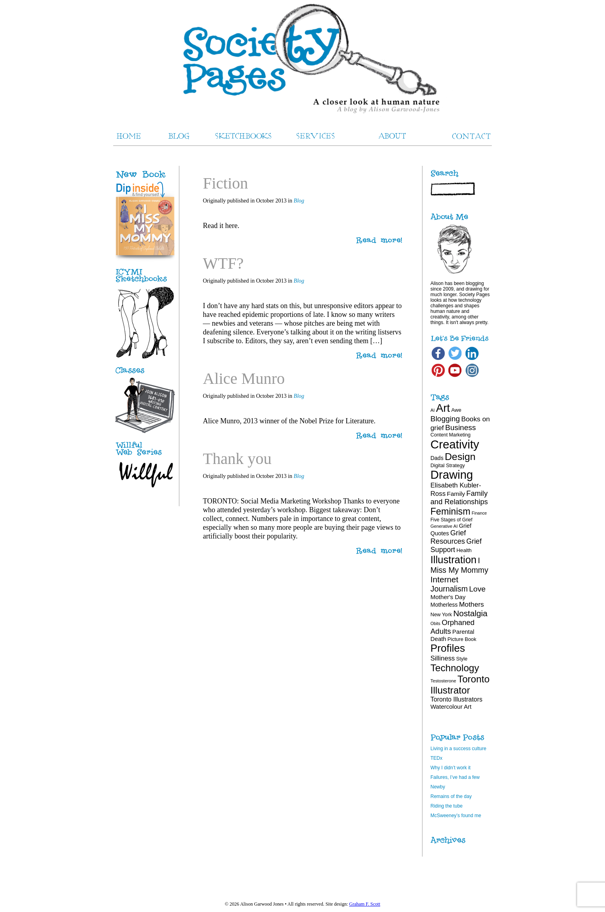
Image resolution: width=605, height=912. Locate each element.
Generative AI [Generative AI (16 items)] (444, 526)
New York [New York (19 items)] (441, 614)
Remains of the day (450, 796)
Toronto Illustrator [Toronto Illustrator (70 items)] (459, 685)
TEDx (436, 758)
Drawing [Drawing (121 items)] (451, 474)
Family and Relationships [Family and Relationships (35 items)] (459, 497)
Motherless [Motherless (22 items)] (444, 604)
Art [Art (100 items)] (443, 408)
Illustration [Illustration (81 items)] (453, 559)
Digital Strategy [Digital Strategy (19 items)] (447, 465)
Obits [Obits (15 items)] (435, 623)
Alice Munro (244, 378)
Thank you (237, 459)
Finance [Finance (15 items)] (479, 513)
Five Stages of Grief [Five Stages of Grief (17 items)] (451, 520)
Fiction (225, 183)
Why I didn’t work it (450, 767)
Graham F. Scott (364, 904)
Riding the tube (446, 806)
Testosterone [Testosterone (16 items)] (443, 680)
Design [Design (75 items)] (460, 456)
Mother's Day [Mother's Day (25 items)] (448, 597)
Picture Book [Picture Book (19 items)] (462, 639)
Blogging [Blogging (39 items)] (445, 419)
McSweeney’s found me (455, 815)
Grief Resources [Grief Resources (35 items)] (448, 537)
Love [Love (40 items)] (477, 589)
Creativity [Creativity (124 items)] (454, 444)
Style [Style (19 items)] (462, 659)
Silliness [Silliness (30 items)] (442, 658)
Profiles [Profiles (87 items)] (447, 648)
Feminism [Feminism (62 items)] (450, 511)
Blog (299, 201)
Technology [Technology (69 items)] (454, 667)
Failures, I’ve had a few (454, 777)
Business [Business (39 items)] (460, 427)
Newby (437, 787)
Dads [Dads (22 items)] (437, 458)
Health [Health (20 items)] (463, 550)
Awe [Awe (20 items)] (456, 410)
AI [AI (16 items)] (432, 410)
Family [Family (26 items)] (456, 493)
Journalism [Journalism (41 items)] (449, 588)
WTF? (223, 263)
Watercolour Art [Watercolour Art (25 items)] (450, 706)
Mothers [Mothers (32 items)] (471, 604)
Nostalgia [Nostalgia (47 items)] (470, 613)
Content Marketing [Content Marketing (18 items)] (450, 435)
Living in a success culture (458, 748)
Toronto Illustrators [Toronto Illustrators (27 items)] (456, 699)
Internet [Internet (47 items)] (444, 579)
